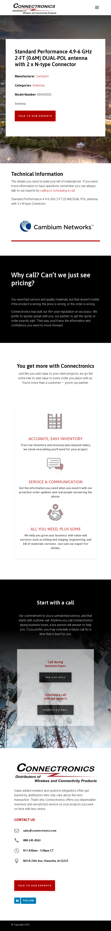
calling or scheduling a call (57, 190)
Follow (28, 900)
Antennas (38, 85)
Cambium (42, 76)
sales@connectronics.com (39, 830)
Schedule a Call (55, 707)
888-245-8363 (55, 678)
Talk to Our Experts (35, 116)
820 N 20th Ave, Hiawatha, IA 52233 (45, 860)
